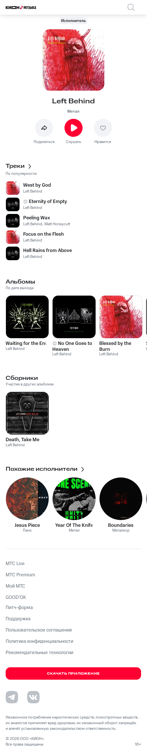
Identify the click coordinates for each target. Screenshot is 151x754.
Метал (73, 111)
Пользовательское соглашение (39, 630)
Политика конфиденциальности (39, 641)
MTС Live (15, 563)
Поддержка (18, 618)
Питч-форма (19, 607)
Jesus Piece (27, 525)
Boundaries (120, 525)
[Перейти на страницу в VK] (33, 697)
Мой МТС (15, 586)
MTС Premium (20, 575)
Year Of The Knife (74, 525)
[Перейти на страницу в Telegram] (12, 697)
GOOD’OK (16, 597)
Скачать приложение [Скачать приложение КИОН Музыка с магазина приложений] (73, 673)
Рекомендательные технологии (39, 652)
